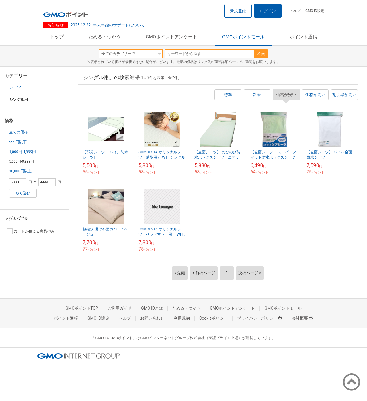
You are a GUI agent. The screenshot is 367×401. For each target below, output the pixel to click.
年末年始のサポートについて (108, 25)
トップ (57, 37)
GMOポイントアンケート (171, 37)
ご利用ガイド (120, 308)
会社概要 (302, 318)
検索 (261, 54)
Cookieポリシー (213, 318)
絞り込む (23, 193)
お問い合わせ (152, 318)
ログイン (268, 11)
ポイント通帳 (303, 37)
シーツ (15, 87)
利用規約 (182, 318)
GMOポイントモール (243, 37)
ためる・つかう (105, 37)
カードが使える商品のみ (31, 231)
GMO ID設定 (314, 11)
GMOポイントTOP (81, 308)
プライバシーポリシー (259, 318)
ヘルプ (295, 11)
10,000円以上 (20, 171)
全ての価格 (18, 132)
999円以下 (18, 142)
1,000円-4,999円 (22, 152)
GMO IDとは (152, 308)
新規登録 (238, 11)
